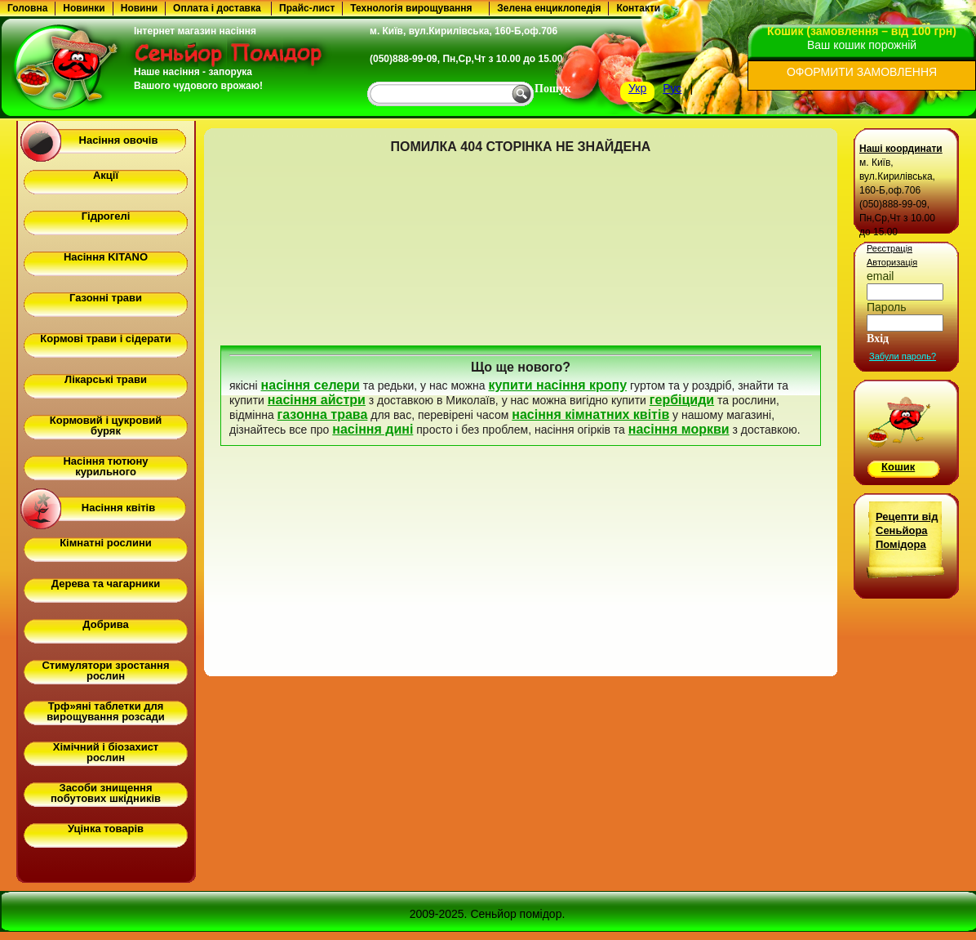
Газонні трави (105, 298)
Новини (139, 8)
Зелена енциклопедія (549, 8)
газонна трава (322, 414)
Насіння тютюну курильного (105, 466)
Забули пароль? (902, 356)
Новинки (83, 8)
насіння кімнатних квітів (590, 414)
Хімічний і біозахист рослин (105, 752)
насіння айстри (317, 400)
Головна (27, 8)
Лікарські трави (105, 379)
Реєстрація (889, 248)
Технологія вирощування (411, 8)
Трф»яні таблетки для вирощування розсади (106, 711)
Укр (637, 88)
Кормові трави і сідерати (105, 338)
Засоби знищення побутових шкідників (106, 793)
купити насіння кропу (557, 385)
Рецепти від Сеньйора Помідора (907, 530)
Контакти (638, 8)
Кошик (898, 467)
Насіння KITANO (106, 257)
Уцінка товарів (106, 828)
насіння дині (372, 429)
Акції (105, 175)
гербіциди (682, 400)
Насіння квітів (118, 507)
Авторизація (892, 262)
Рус (672, 88)
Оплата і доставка (217, 8)
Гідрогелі (106, 216)
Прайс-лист (307, 8)
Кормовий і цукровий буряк (106, 425)
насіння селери (310, 385)
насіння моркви (679, 429)
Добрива (105, 624)
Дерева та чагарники (105, 583)
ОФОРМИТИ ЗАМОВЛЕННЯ (862, 71)
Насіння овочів (118, 140)
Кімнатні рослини (106, 543)
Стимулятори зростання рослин (105, 670)
